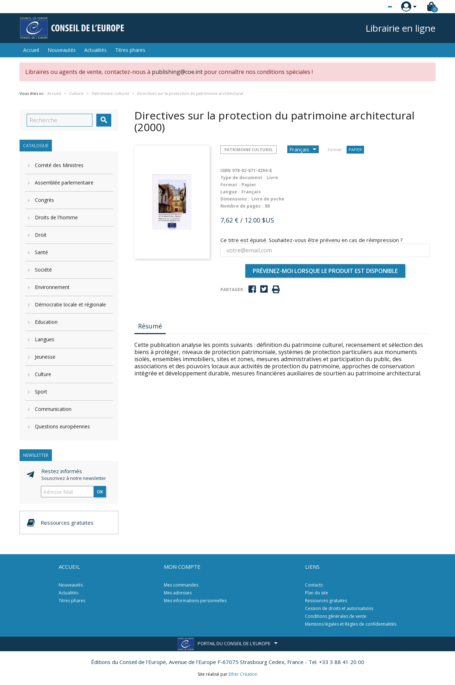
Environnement (52, 287)
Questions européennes (62, 426)
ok (100, 491)
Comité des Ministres (59, 165)
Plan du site (316, 593)
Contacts (314, 585)
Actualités (95, 50)
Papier (355, 149)
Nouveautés (62, 50)
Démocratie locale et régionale (70, 304)
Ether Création (243, 674)
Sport (41, 391)
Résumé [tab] (150, 326)
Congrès (44, 200)
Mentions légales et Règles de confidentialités (350, 624)
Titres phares (130, 50)
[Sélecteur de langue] (375, 6)
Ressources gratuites (326, 601)
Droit (41, 234)
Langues (44, 339)
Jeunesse (45, 356)
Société (43, 269)
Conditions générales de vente (335, 616)
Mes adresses (178, 593)
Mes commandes (181, 585)
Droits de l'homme (56, 217)
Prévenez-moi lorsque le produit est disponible (325, 271)
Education (46, 322)
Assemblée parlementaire (64, 182)
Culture (43, 374)
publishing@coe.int (177, 72)
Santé (41, 252)
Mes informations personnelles (195, 601)
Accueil (31, 50)
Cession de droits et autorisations (339, 608)
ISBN (225, 170)
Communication (53, 409)
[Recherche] (59, 120)
